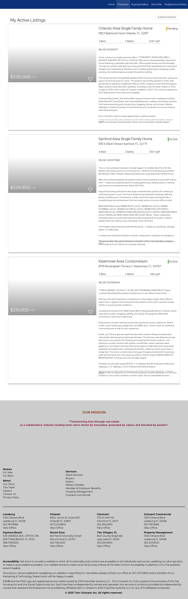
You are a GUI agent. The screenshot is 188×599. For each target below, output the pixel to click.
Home (111, 4)
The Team (9, 487)
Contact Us (9, 494)
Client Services (74, 475)
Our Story (9, 484)
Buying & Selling (140, 4)
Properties (123, 4)
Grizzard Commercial (78, 495)
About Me (156, 4)
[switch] (90, 78)
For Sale (7, 472)
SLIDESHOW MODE (167, 17)
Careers (7, 490)
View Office (9, 527)
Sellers (70, 481)
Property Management (79, 491)
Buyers (70, 478)
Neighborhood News (176, 4)
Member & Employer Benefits (83, 488)
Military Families (75, 485)
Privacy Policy (11, 497)
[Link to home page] (3, 4)
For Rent (8, 475)
